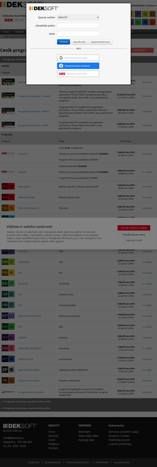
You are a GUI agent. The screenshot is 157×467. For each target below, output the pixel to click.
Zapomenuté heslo (100, 41)
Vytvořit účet (79, 41)
